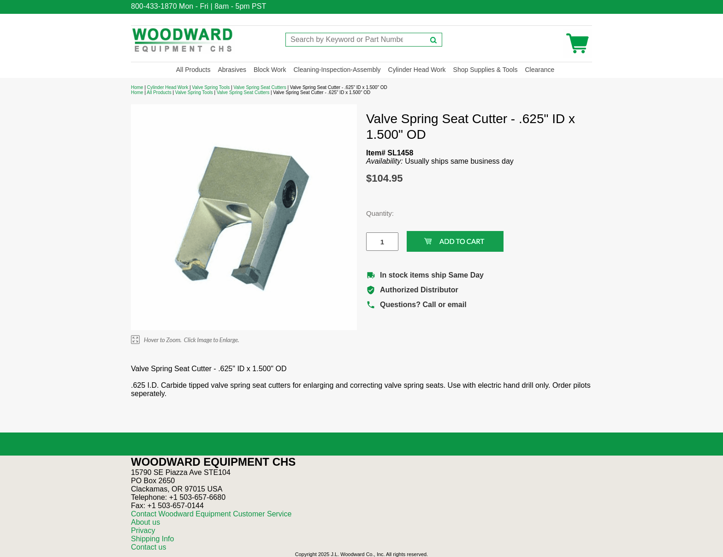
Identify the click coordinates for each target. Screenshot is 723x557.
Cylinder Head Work (417, 69)
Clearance (539, 69)
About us (145, 522)
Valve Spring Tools (211, 87)
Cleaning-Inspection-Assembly (336, 69)
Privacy (143, 530)
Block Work (270, 69)
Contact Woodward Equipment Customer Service (211, 514)
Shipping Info (152, 539)
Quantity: (375, 213)
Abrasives (232, 69)
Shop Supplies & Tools (485, 69)
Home (137, 87)
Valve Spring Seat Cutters (259, 87)
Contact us (148, 547)
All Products (193, 69)
